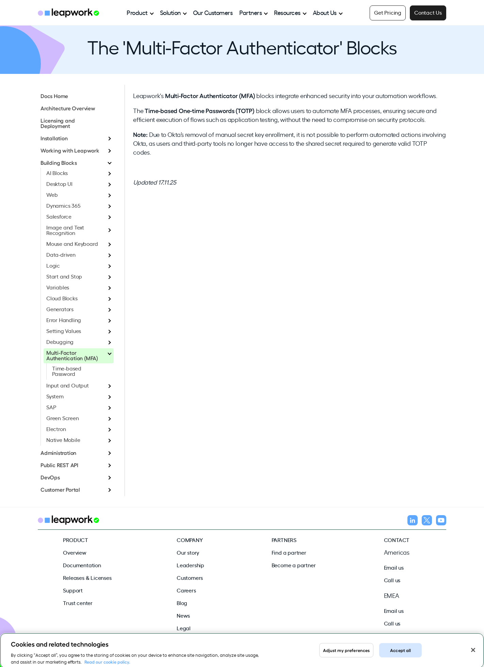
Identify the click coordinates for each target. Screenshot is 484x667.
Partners (250, 12)
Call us (392, 580)
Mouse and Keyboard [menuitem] (72, 243)
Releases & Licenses (87, 577)
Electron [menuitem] (56, 428)
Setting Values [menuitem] (63, 330)
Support (73, 590)
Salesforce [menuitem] (58, 216)
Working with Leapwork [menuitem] (70, 150)
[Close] (473, 654)
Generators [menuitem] (60, 309)
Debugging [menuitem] (60, 341)
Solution (170, 12)
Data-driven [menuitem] (61, 254)
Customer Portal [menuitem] (60, 489)
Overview (74, 552)
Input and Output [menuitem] (67, 385)
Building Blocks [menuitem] (59, 162)
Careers (186, 590)
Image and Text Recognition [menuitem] (65, 229)
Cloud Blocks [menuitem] (62, 298)
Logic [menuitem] (53, 265)
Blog (182, 602)
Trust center (78, 602)
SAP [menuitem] (51, 407)
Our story (188, 552)
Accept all (400, 654)
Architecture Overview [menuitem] (68, 108)
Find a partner (289, 552)
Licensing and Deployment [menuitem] (58, 122)
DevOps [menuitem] (50, 477)
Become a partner (294, 565)
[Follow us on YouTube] (441, 521)
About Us (325, 12)
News (183, 615)
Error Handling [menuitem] (63, 319)
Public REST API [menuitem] (59, 465)
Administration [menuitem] (58, 452)
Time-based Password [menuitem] (66, 370)
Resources (287, 12)
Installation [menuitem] (54, 138)
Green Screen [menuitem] (62, 418)
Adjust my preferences (346, 654)
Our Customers (213, 12)
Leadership (190, 565)
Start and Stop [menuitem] (64, 276)
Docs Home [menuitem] (54, 95)
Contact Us (428, 12)
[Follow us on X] (427, 521)
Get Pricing (387, 12)
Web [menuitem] (52, 194)
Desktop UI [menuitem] (59, 183)
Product (137, 12)
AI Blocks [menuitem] (57, 172)
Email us (394, 567)
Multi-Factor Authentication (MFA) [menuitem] (72, 355)
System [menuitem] (55, 396)
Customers (190, 577)
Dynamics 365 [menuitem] (63, 205)
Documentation (82, 565)
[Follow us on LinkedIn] (412, 521)
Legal (184, 628)
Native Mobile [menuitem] (63, 439)
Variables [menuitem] (57, 287)
